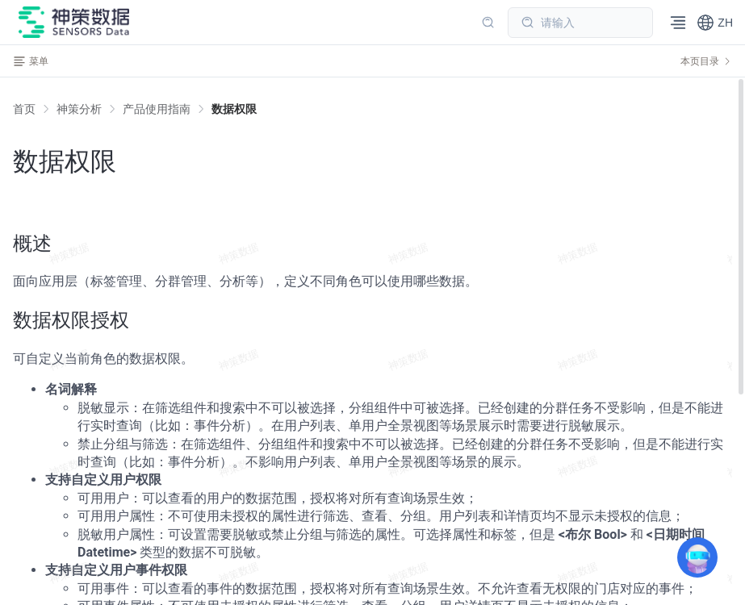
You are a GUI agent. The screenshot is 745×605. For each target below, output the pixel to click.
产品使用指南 (156, 108)
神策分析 (79, 108)
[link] (79, 109)
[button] (715, 22)
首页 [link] (24, 109)
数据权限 (234, 108)
